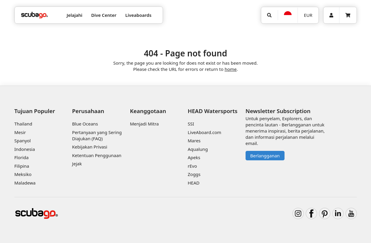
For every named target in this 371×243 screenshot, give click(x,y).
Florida (21, 157)
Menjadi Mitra (144, 124)
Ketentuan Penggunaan (96, 155)
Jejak (77, 164)
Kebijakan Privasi (89, 147)
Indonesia (24, 149)
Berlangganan (265, 156)
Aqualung (198, 149)
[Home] (34, 15)
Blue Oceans (85, 124)
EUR (308, 15)
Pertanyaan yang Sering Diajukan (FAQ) (97, 135)
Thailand (23, 124)
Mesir (20, 132)
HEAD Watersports (213, 111)
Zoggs (194, 174)
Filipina (21, 166)
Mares (194, 140)
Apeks (194, 157)
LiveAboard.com (204, 132)
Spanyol (22, 140)
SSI (191, 124)
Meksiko (23, 174)
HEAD (194, 183)
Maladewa (25, 183)
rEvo (192, 166)
